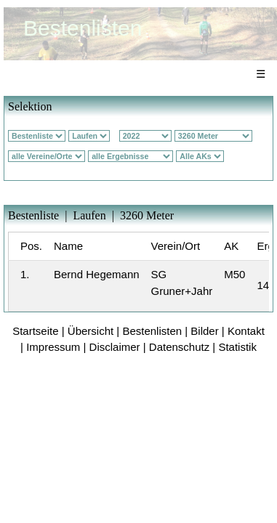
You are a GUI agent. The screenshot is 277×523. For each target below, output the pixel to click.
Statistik (237, 347)
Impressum (53, 347)
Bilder (204, 331)
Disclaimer (114, 347)
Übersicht (90, 331)
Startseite (35, 331)
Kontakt (246, 331)
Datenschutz (179, 347)
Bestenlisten (152, 331)
